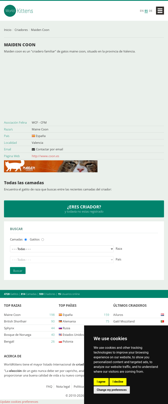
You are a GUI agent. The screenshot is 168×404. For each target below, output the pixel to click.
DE (150, 11)
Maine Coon (40, 129)
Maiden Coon (40, 30)
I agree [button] (101, 381)
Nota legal (63, 386)
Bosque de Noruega (17, 335)
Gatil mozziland (124, 321)
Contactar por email (49, 149)
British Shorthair (15, 321)
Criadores (21, 30)
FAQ (49, 386)
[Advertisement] (84, 86)
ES (146, 11)
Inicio (7, 30)
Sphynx (9, 328)
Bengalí (9, 341)
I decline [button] (118, 381)
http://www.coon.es (45, 156)
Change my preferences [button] (112, 389)
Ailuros (118, 315)
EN (142, 11)
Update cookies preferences (19, 402)
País (118, 259)
